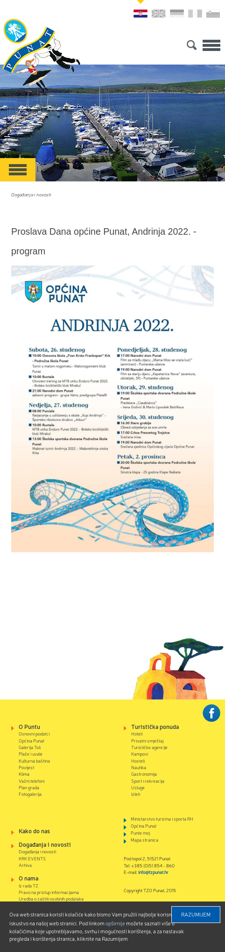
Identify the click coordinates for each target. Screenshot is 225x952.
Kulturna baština (34, 760)
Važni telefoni (31, 781)
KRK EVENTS (32, 858)
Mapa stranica (144, 840)
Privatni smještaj (147, 740)
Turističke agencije (149, 747)
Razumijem (196, 914)
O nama (28, 878)
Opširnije (115, 923)
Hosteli (138, 760)
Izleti (135, 794)
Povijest (26, 767)
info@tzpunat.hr (153, 872)
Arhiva (25, 865)
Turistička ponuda (155, 726)
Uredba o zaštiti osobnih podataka (51, 898)
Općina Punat (31, 740)
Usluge (138, 787)
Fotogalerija (30, 794)
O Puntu (29, 726)
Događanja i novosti (31, 194)
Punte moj (140, 832)
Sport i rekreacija (147, 781)
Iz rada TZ (28, 885)
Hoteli (136, 733)
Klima (24, 774)
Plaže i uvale (30, 753)
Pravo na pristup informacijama (49, 892)
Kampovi (139, 753)
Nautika (138, 767)
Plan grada (29, 787)
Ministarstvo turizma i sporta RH (162, 818)
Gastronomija (144, 774)
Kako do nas (34, 831)
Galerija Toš (30, 747)
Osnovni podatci (34, 733)
